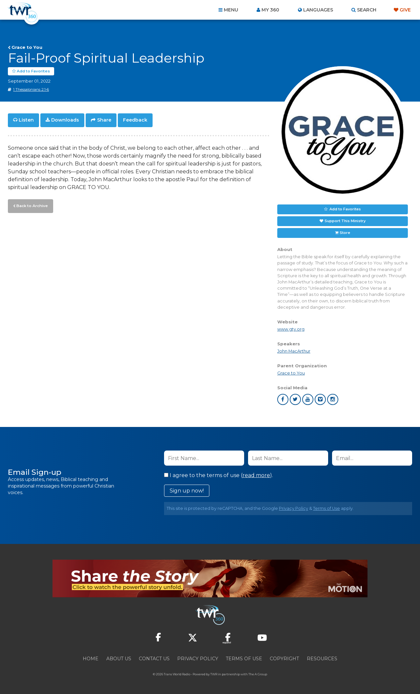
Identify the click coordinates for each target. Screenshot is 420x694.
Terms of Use (326, 508)
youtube (307, 399)
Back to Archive (31, 204)
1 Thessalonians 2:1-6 (31, 89)
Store (345, 232)
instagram (332, 399)
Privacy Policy (293, 508)
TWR (213, 674)
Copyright (284, 659)
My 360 (270, 10)
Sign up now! (187, 491)
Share (104, 120)
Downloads (65, 120)
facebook (282, 399)
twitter (295, 399)
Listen (26, 120)
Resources (322, 659)
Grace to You (26, 47)
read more (256, 475)
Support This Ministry (345, 221)
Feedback (135, 120)
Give (405, 10)
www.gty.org (290, 328)
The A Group (257, 674)
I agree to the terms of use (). (218, 475)
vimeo (320, 399)
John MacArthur (293, 351)
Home (90, 659)
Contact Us (154, 659)
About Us (118, 659)
